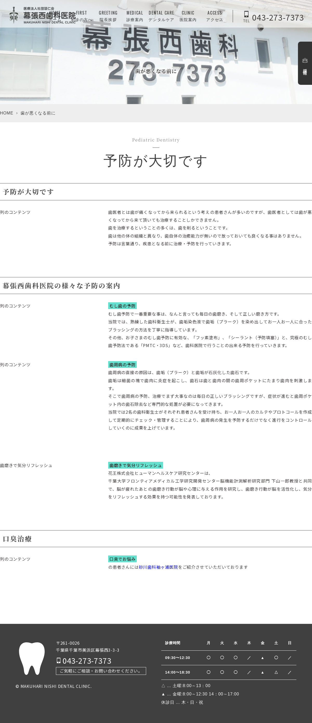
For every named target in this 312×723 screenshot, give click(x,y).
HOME (6, 113)
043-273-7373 (278, 16)
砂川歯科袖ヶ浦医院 (158, 567)
